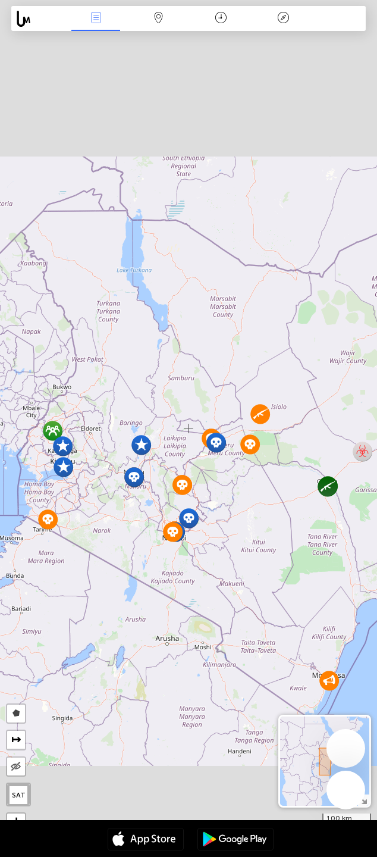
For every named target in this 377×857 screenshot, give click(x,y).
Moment (221, 18)
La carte (158, 18)
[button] (141, 444)
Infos (96, 18)
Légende (284, 18)
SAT (19, 795)
